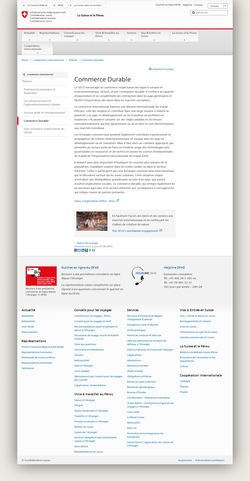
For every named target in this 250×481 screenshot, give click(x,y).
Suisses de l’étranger (85, 432)
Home (25, 60)
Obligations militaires (139, 376)
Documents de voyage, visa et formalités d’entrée (96, 337)
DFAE (61, 5)
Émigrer (78, 405)
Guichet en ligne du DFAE (80, 267)
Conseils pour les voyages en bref (92, 321)
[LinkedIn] (83, 249)
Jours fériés (28, 326)
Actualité (29, 36)
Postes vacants (29, 332)
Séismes (78, 355)
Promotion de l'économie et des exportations (198, 359)
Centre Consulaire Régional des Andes (43, 346)
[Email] (93, 249)
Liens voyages (81, 371)
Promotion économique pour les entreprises (145, 435)
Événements (28, 321)
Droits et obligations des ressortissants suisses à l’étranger (95, 439)
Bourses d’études (136, 392)
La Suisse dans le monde (87, 5)
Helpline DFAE (174, 267)
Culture (184, 366)
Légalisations (134, 355)
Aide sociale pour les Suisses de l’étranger (150, 349)
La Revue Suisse (135, 417)
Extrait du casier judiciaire (141, 381)
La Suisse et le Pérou (184, 36)
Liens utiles (133, 412)
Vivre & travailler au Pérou (108, 36)
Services (131, 36)
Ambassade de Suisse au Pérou (38, 357)
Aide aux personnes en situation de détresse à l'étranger (146, 343)
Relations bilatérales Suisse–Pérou (199, 352)
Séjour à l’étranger (84, 400)
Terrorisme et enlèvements (89, 349)
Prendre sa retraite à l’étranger (91, 421)
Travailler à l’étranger (86, 416)
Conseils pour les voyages (77, 36)
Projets (184, 392)
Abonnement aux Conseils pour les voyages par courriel (98, 378)
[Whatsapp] (90, 249)
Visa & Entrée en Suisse (154, 36)
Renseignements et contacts (195, 321)
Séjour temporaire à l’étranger (91, 411)
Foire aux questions (85, 344)
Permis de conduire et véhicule (144, 335)
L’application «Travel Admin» (90, 385)
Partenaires (28, 368)
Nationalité (133, 422)
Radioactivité (81, 360)
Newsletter (28, 316)
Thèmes (73, 60)
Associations (81, 446)
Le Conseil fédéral (37, 5)
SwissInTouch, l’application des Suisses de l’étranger (150, 444)
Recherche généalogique (141, 387)
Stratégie (185, 381)
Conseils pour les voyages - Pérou (92, 316)
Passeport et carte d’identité (142, 324)
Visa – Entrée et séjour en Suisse (197, 316)
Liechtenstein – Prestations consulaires (148, 397)
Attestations (134, 360)
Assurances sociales (137, 365)
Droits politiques (136, 330)
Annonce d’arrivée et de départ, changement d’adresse (144, 318)
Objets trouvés (135, 371)
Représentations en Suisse (88, 451)
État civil (132, 428)
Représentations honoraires (37, 352)
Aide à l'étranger (83, 365)
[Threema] (86, 249)
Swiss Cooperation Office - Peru (96, 201)
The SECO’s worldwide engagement (137, 231)
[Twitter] (79, 249)
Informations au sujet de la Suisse (198, 332)
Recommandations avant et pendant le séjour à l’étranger (95, 328)
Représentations (49, 36)
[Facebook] (76, 249)
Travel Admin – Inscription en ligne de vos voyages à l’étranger (150, 405)
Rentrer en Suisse (83, 426)
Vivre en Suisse (188, 326)
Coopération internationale (37, 49)
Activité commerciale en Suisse (197, 337)
